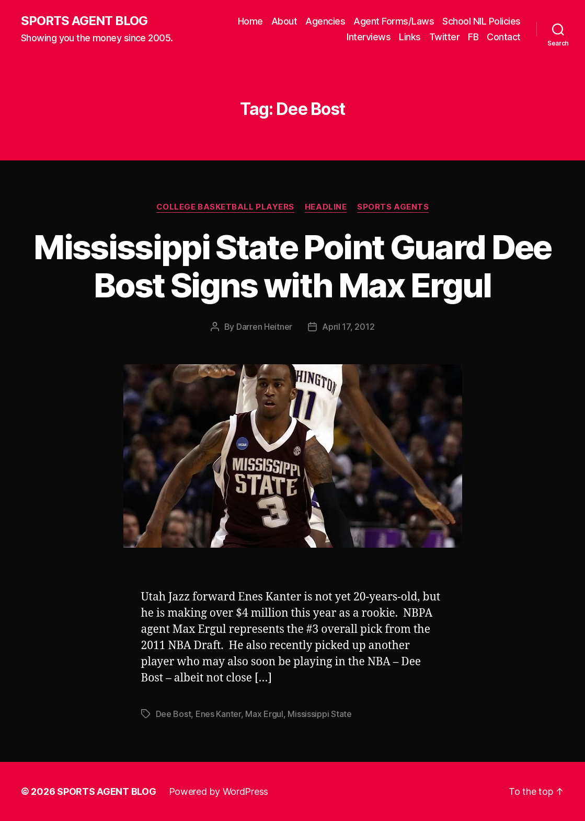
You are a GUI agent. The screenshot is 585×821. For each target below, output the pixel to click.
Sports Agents (393, 207)
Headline (326, 207)
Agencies (325, 21)
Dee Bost (173, 714)
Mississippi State (319, 714)
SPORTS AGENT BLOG (84, 21)
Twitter (444, 36)
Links (410, 36)
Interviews (369, 36)
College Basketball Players (225, 207)
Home (250, 21)
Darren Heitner (264, 326)
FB (473, 36)
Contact (504, 36)
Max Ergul (264, 714)
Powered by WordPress (219, 791)
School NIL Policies (481, 21)
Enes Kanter (218, 714)
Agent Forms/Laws (393, 21)
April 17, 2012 (348, 326)
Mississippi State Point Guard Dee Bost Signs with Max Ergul (292, 266)
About (284, 21)
